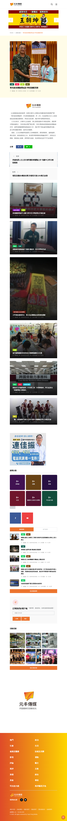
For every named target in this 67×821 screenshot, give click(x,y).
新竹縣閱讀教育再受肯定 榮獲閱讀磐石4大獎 (27, 353)
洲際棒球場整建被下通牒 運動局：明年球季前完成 (29, 249)
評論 (12, 763)
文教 (22, 84)
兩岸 (28, 534)
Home (11, 32)
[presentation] (10, 20)
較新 (15, 156)
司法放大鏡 (14, 786)
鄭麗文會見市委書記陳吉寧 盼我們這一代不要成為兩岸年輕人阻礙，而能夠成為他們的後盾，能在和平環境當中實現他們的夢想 (38, 571)
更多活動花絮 (33, 668)
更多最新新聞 (33, 591)
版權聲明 (49, 809)
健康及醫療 (16, 210)
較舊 (15, 172)
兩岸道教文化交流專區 (19, 312)
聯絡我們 (33, 809)
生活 (17, 84)
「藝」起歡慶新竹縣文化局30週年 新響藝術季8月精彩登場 (32, 419)
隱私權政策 (41, 809)
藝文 (15, 416)
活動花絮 (18, 32)
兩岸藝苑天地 (40, 786)
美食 (12, 780)
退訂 (25, 618)
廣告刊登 (12, 809)
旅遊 (12, 774)
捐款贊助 (19, 809)
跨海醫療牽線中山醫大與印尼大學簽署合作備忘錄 (29, 213)
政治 (15, 246)
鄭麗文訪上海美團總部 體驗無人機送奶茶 (33, 559)
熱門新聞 (45, 529)
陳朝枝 (13, 91)
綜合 (27, 84)
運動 (37, 757)
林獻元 (16, 392)
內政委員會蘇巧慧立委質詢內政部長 (31, 583)
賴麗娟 (24, 542)
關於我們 (26, 809)
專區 (37, 780)
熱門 (12, 740)
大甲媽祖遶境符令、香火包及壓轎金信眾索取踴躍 (29, 315)
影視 (12, 757)
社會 (12, 84)
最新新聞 (21, 529)
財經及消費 (27, 384)
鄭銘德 (16, 355)
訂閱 (17, 618)
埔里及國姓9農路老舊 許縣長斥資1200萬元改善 (30, 176)
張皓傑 (16, 215)
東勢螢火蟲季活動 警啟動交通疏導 (31, 549)
